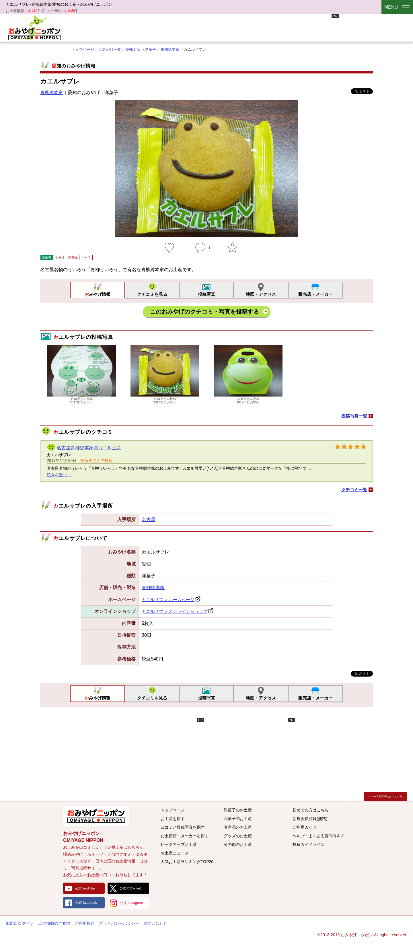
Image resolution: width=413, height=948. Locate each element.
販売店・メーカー (315, 294)
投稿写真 (206, 294)
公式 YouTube (85, 888)
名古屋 (148, 519)
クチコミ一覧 (354, 489)
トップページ (83, 49)
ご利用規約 (85, 923)
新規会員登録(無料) (310, 818)
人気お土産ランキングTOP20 (187, 861)
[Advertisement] (234, 27)
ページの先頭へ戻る (386, 796)
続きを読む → (59, 475)
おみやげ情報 (97, 294)
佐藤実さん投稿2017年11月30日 (81, 399)
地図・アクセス (261, 294)
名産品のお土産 (238, 827)
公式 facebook (86, 903)
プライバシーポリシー (119, 923)
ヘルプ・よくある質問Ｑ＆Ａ (318, 836)
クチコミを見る (152, 294)
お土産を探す (173, 818)
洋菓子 (150, 49)
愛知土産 (132, 49)
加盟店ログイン (20, 923)
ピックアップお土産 (179, 844)
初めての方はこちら (311, 810)
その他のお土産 (238, 844)
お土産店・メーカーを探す (185, 836)
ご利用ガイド (305, 827)
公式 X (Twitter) (130, 888)
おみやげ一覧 (110, 49)
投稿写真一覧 (354, 415)
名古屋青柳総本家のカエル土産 (89, 447)
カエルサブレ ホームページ (168, 599)
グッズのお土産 (238, 836)
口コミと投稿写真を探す (183, 827)
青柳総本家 (170, 49)
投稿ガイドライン (309, 844)
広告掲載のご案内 (54, 923)
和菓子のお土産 (238, 818)
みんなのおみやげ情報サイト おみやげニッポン (96, 816)
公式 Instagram (131, 903)
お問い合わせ (155, 923)
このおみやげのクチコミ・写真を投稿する (204, 311)
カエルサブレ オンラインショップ (174, 611)
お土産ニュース (175, 853)
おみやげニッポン (34, 27)
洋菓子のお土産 (238, 810)
